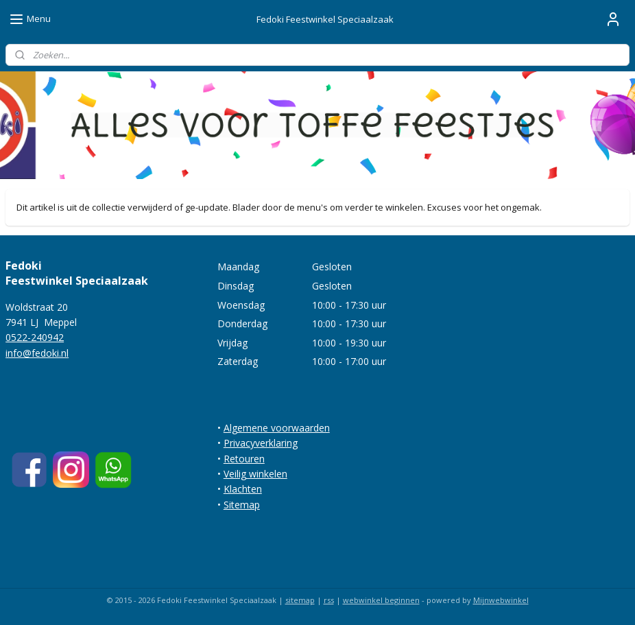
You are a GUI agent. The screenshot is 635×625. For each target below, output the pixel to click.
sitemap (300, 600)
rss (329, 600)
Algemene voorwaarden (277, 427)
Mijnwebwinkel (501, 600)
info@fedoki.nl (37, 352)
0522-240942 (34, 337)
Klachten (243, 488)
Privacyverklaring (261, 442)
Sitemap (242, 504)
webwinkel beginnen (381, 600)
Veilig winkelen (255, 473)
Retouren (244, 458)
